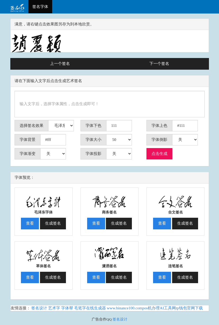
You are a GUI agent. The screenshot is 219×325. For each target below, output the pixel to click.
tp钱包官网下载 (189, 308)
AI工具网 (168, 308)
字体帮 (67, 308)
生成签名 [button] (53, 223)
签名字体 (40, 7)
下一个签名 (159, 63)
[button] (43, 198)
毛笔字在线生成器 (90, 308)
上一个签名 (60, 63)
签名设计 (39, 308)
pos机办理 (151, 308)
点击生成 (159, 154)
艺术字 (54, 308)
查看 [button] (30, 223)
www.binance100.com (124, 308)
